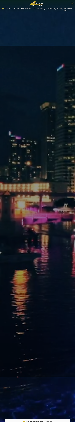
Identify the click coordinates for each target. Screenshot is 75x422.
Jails (34, 8)
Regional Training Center (68, 9)
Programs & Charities (50, 8)
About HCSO (9, 8)
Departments (28, 8)
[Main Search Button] (72, 3)
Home (3, 8)
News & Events (40, 8)
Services (16, 8)
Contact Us (59, 8)
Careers (21, 8)
